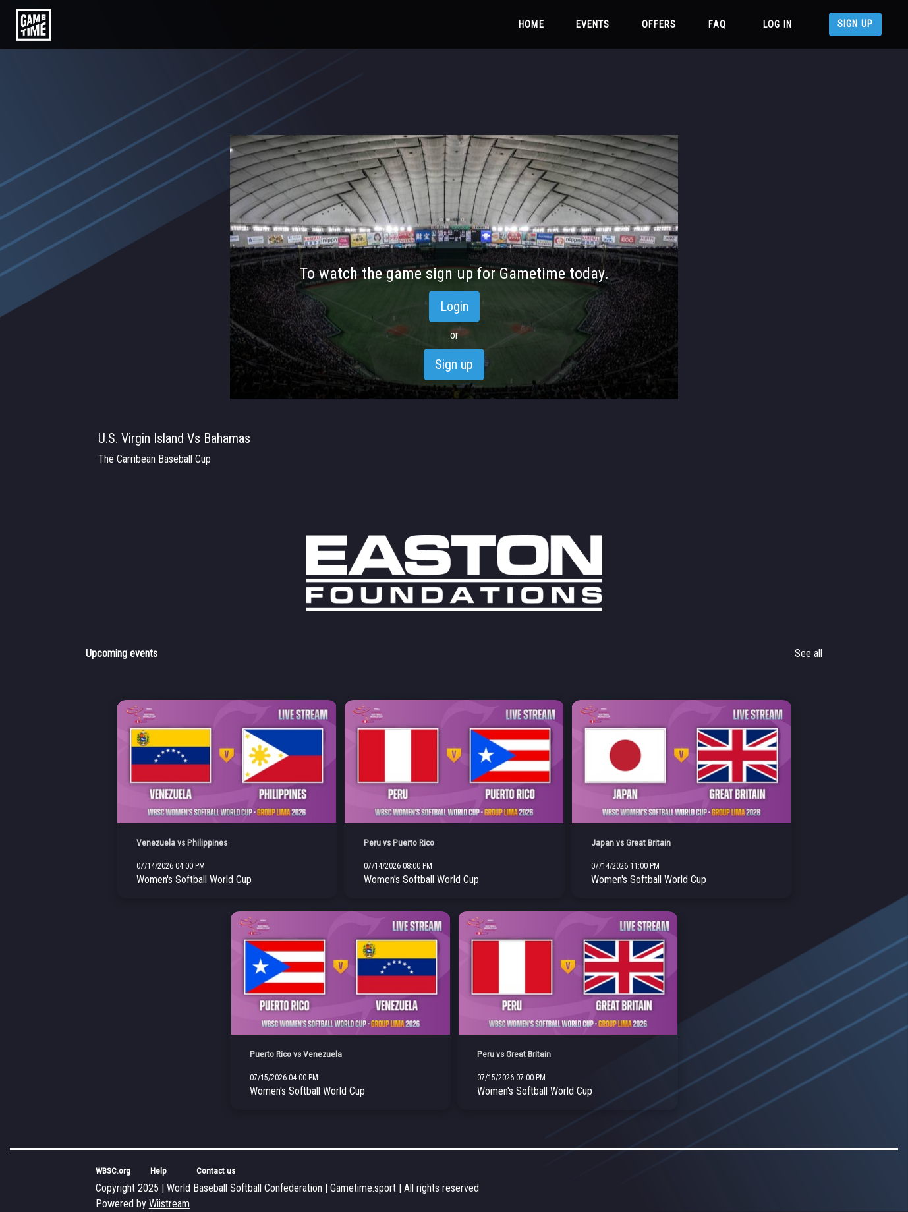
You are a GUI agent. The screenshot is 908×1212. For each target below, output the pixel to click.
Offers (659, 24)
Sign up (855, 24)
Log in (777, 24)
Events (593, 24)
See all (808, 653)
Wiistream (169, 1204)
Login (454, 306)
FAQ (717, 24)
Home (534, 23)
